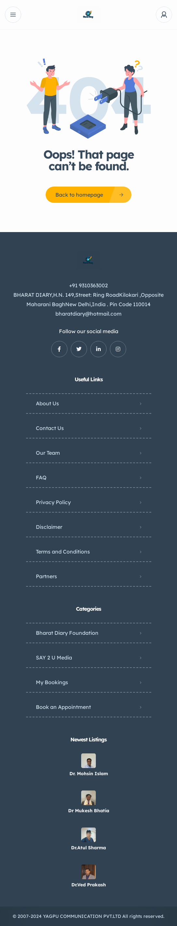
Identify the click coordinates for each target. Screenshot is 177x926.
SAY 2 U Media (54, 657)
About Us (47, 403)
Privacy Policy (53, 502)
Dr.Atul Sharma (88, 847)
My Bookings (52, 682)
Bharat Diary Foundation (67, 633)
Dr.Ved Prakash (88, 884)
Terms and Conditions (63, 551)
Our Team (48, 453)
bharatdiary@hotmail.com (88, 313)
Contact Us (50, 428)
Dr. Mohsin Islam (88, 773)
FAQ (41, 477)
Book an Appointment (63, 707)
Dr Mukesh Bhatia (88, 810)
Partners (46, 576)
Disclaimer (49, 527)
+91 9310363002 (88, 285)
